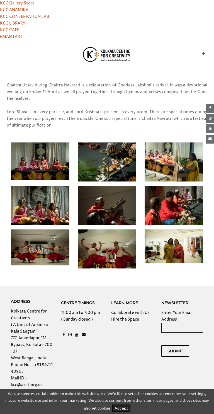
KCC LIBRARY (12, 23)
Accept (121, 408)
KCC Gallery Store (17, 3)
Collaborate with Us (130, 312)
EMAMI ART (11, 36)
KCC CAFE (9, 30)
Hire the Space (125, 319)
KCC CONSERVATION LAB (24, 16)
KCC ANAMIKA (14, 10)
